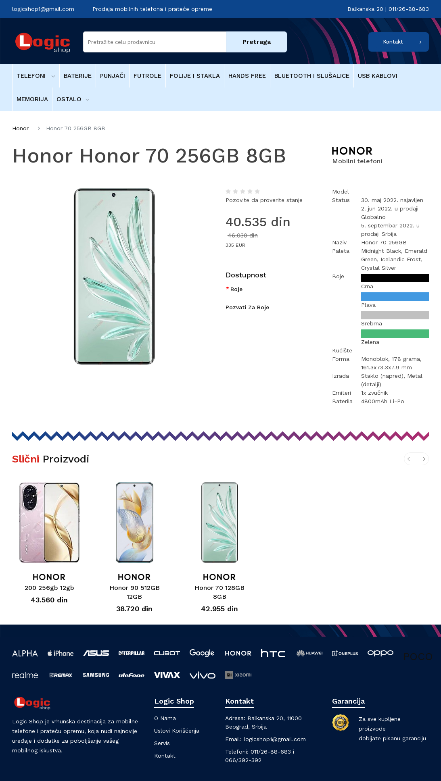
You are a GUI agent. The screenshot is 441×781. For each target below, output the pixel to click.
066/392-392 (243, 760)
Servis (162, 743)
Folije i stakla (195, 75)
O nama (165, 718)
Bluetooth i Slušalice (311, 75)
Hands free (247, 75)
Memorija (32, 99)
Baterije (78, 75)
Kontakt (393, 42)
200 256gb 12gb (49, 587)
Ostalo (72, 99)
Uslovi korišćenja (176, 730)
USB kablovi (377, 75)
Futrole (147, 75)
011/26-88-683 (271, 751)
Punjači (112, 75)
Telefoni (36, 75)
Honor (20, 128)
